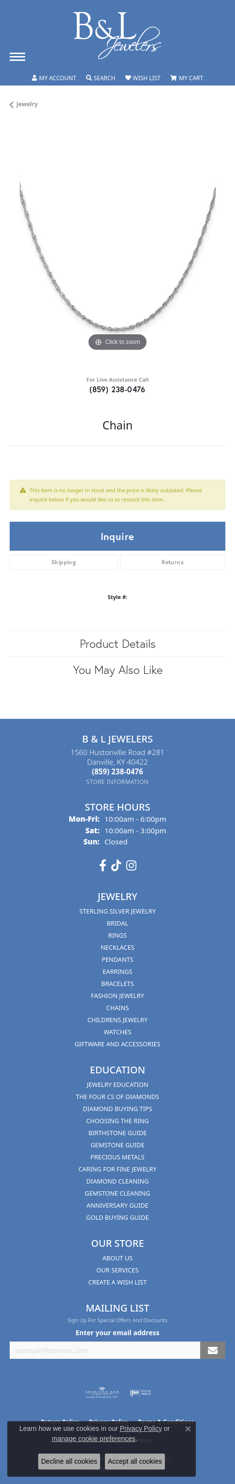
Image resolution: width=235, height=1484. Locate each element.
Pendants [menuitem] (117, 959)
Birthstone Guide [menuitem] (117, 1132)
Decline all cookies (69, 1461)
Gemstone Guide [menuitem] (117, 1145)
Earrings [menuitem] (117, 971)
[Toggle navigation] (17, 57)
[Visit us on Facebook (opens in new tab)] (102, 865)
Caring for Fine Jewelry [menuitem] (117, 1169)
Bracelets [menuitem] (117, 983)
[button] (54, 78)
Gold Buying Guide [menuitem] (117, 1217)
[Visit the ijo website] (140, 1392)
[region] (117, 246)
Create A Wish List (117, 1282)
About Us (118, 1258)
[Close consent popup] (188, 1429)
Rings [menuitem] (117, 935)
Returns (173, 562)
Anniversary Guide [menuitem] (117, 1205)
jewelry (27, 104)
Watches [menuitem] (117, 1031)
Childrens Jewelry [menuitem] (118, 1019)
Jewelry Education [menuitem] (117, 1084)
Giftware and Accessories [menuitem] (117, 1044)
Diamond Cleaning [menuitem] (117, 1181)
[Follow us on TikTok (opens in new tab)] (116, 865)
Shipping (63, 562)
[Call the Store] (117, 771)
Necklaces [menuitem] (117, 947)
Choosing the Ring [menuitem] (117, 1120)
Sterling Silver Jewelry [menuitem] (117, 911)
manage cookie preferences (93, 1438)
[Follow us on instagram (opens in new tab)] (131, 865)
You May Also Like (117, 669)
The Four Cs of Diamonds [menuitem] (117, 1096)
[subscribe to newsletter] (212, 1350)
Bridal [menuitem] (118, 923)
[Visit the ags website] (102, 1392)
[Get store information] (118, 782)
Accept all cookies (135, 1461)
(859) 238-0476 (117, 389)
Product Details (118, 643)
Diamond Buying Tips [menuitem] (117, 1108)
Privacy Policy (141, 1428)
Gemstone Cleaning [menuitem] (117, 1193)
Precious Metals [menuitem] (117, 1157)
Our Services (118, 1270)
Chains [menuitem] (117, 1007)
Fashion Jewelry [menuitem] (117, 995)
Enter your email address (117, 1332)
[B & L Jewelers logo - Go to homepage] (117, 35)
